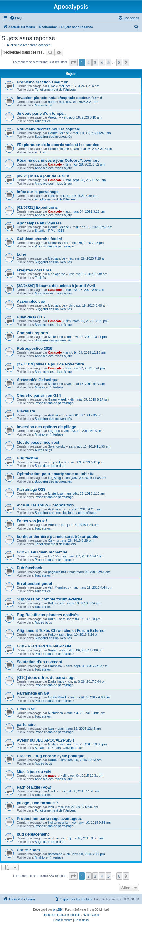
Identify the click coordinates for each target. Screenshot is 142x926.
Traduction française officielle (61, 915)
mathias (54, 838)
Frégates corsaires (34, 270)
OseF (52, 791)
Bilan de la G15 (31, 317)
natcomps (55, 854)
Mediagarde (56, 258)
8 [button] (119, 62)
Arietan (53, 117)
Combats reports (32, 333)
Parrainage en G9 (33, 693)
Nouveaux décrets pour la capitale (48, 129)
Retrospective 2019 (34, 348)
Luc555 (53, 556)
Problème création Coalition (42, 82)
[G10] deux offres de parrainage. (46, 677)
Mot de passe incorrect (38, 442)
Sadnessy (55, 666)
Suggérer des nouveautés (53, 136)
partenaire (26, 724)
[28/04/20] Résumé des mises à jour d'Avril (56, 286)
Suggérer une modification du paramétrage (66, 512)
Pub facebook (29, 568)
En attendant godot (34, 583)
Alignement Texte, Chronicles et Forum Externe (61, 630)
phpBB (57, 909)
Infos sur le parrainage (37, 192)
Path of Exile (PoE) (34, 787)
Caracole (55, 164)
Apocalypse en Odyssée (39, 223)
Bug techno (27, 458)
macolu (54, 775)
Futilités (40, 152)
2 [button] (88, 62)
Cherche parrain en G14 (39, 395)
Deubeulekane (58, 133)
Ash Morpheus (58, 587)
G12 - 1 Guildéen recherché (42, 552)
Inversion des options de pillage (46, 427)
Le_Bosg (54, 478)
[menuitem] (16, 18)
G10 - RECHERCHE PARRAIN (44, 646)
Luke (51, 86)
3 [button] (95, 62)
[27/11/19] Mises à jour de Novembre (50, 364)
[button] (73, 62)
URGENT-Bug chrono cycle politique (50, 756)
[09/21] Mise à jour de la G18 (43, 176)
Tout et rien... (44, 121)
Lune (21, 254)
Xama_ (53, 650)
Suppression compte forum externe (49, 599)
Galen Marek (57, 399)
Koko (52, 603)
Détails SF (26, 709)
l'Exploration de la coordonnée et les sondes (58, 145)
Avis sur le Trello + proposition (45, 505)
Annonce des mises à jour (53, 168)
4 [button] (102, 62)
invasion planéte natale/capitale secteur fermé (59, 97)
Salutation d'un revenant (39, 662)
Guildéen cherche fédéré (39, 239)
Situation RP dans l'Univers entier (59, 747)
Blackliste (26, 411)
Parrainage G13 (31, 489)
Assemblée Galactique (37, 380)
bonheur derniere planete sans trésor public (57, 536)
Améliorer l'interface (49, 387)
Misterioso (55, 337)
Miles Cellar (91, 915)
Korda (52, 760)
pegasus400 (57, 572)
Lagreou (54, 431)
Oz (50, 540)
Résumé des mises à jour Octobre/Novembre (58, 160)
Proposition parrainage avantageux (49, 818)
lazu (51, 728)
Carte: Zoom (28, 850)
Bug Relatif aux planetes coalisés (48, 615)
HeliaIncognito (58, 822)
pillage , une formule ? (37, 803)
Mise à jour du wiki (34, 771)
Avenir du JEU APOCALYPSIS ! (45, 740)
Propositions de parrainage (54, 246)
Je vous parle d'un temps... (42, 113)
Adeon (53, 525)
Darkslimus (56, 681)
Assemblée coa (31, 301)
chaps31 (54, 462)
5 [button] (108, 62)
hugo (51, 101)
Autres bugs (43, 105)
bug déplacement (33, 834)
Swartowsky (57, 446)
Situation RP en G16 (49, 230)
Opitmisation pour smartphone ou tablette (55, 474)
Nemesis (54, 243)
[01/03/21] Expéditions (37, 207)
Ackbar (53, 415)
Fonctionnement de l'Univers (55, 89)
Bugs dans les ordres (50, 465)
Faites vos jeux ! (32, 521)
